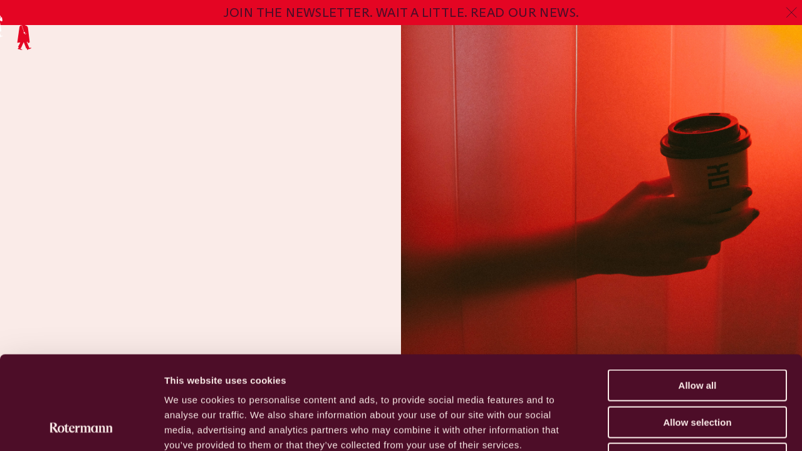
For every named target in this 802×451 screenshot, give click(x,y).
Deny (697, 371)
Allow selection (697, 334)
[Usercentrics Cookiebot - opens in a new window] (81, 426)
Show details (657, 426)
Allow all (698, 298)
